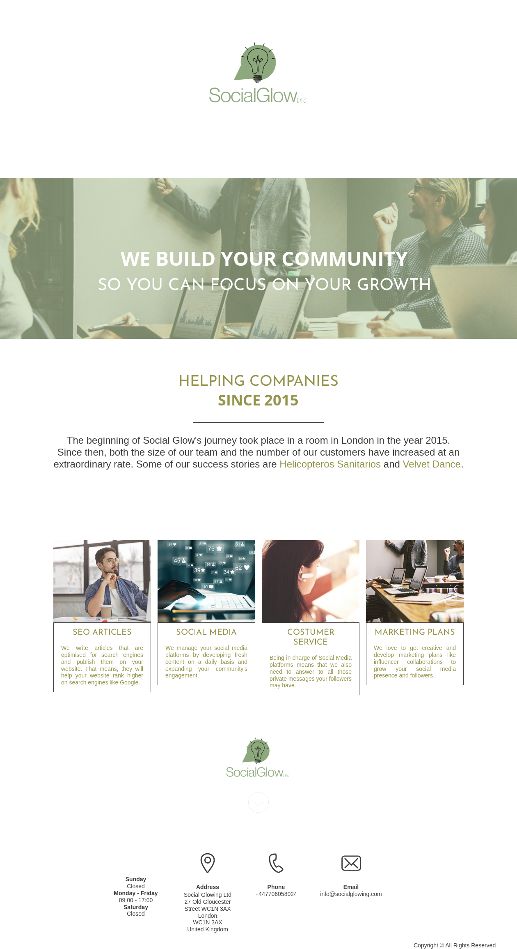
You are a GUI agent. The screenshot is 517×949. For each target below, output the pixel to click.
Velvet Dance (432, 464)
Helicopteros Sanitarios (330, 464)
